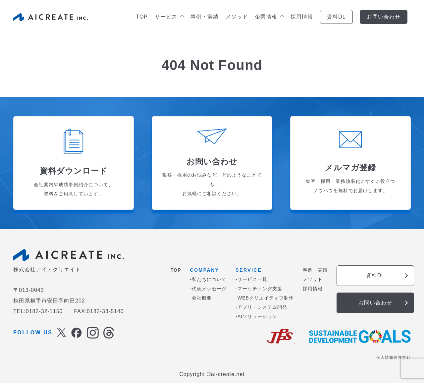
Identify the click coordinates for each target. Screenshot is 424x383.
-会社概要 (201, 298)
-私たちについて (208, 279)
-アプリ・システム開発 (261, 307)
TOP (142, 17)
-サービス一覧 (251, 279)
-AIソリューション (256, 316)
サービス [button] (169, 17)
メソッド (237, 17)
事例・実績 (204, 17)
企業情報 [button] (269, 17)
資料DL (336, 17)
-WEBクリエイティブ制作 (265, 298)
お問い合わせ (383, 17)
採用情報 (302, 17)
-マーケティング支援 (259, 288)
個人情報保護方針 (393, 357)
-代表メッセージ (208, 288)
